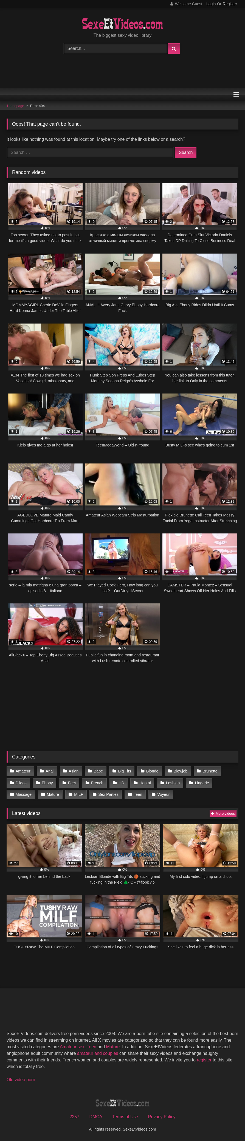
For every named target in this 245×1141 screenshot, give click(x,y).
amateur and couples (97, 1053)
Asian (73, 771)
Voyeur (163, 794)
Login (211, 4)
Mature (53, 794)
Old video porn (21, 1079)
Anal (49, 771)
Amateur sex (72, 1046)
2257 (75, 1116)
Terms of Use (125, 1116)
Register (230, 4)
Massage (24, 794)
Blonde (152, 771)
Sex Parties (108, 794)
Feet (72, 783)
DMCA (95, 1116)
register (204, 1060)
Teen (138, 794)
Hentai (145, 783)
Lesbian (173, 783)
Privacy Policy (162, 1116)
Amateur (23, 771)
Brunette (209, 771)
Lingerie (202, 783)
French (97, 783)
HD (121, 783)
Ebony (47, 783)
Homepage (15, 106)
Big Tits (124, 771)
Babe (98, 771)
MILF (78, 794)
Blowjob (180, 771)
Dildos (21, 783)
